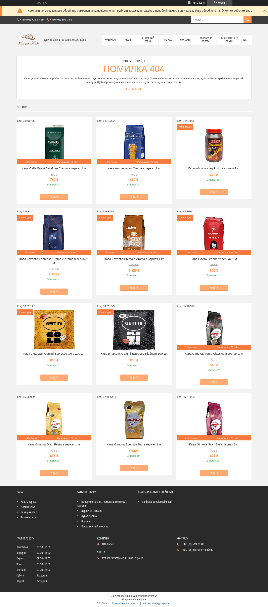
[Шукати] (247, 19)
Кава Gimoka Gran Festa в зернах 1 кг (54, 444)
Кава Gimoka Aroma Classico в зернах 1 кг (214, 353)
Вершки (85, 521)
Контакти (185, 39)
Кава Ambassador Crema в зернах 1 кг (133, 168)
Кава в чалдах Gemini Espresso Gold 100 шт (54, 353)
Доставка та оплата (205, 39)
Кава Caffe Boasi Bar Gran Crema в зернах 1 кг (54, 168)
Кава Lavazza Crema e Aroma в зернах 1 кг (134, 259)
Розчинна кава (29, 517)
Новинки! (110, 39)
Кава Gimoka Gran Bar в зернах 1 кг (214, 444)
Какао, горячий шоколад (94, 526)
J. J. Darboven (134, 89)
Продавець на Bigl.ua (134, 599)
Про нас (167, 39)
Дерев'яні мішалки (91, 511)
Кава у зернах (29, 502)
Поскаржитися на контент (125, 603)
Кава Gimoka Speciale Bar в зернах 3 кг (134, 444)
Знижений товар (147, 39)
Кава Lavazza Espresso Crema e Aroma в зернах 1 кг (54, 261)
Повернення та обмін (229, 39)
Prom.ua (152, 596)
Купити (54, 197)
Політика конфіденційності (157, 502)
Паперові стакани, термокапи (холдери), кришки (102, 503)
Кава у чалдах (29, 512)
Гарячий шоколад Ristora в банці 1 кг (213, 168)
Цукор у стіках (89, 516)
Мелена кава (28, 507)
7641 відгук (198, 2)
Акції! (128, 39)
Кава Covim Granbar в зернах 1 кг (214, 259)
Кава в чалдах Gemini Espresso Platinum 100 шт (134, 353)
